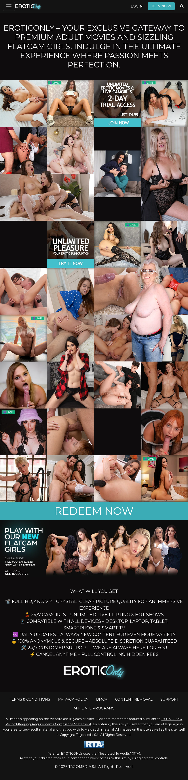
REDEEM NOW (94, 511)
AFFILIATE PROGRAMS (94, 708)
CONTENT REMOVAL (133, 699)
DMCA (101, 699)
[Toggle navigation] (9, 6)
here (107, 719)
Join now (161, 6)
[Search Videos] (181, 6)
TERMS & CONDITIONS (29, 699)
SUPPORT (169, 699)
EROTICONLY (71, 754)
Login (137, 6)
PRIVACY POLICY (73, 699)
